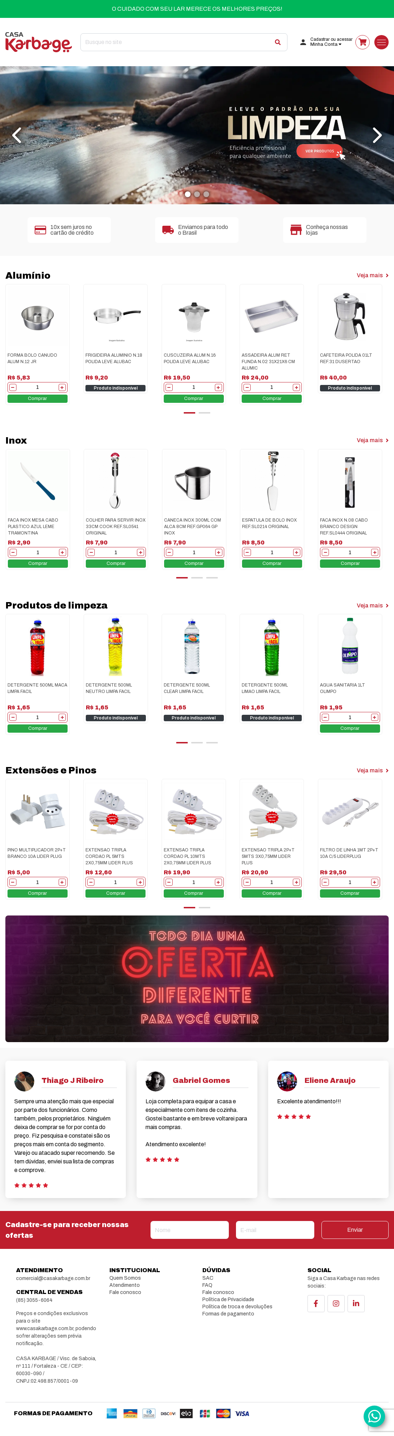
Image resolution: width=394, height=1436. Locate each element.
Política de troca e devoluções (237, 1306)
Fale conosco (125, 1292)
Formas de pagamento (228, 1314)
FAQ (207, 1285)
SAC (207, 1278)
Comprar (37, 398)
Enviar (355, 1230)
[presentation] (18, 135)
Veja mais (373, 275)
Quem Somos (125, 1278)
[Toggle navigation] (381, 42)
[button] (188, 194)
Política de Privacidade (228, 1299)
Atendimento (124, 1285)
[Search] (183, 42)
